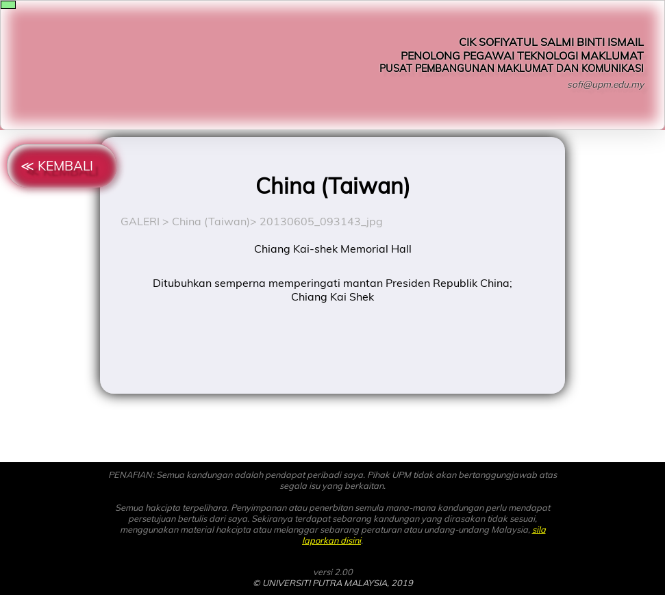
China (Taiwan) (211, 221)
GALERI (140, 221)
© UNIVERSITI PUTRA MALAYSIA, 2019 (333, 582)
